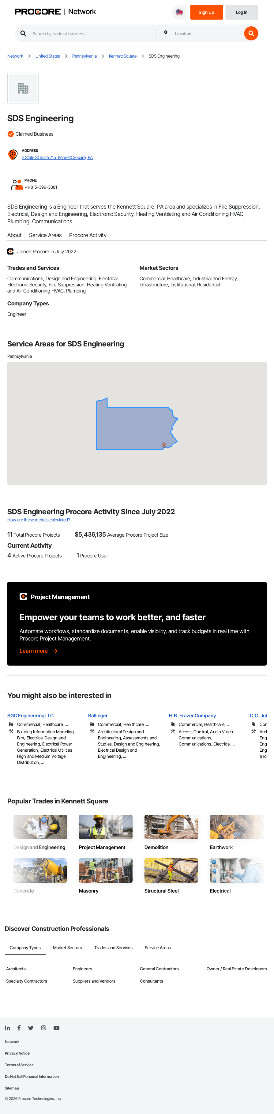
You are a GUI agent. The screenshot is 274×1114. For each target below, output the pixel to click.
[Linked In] (7, 1028)
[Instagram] (43, 1028)
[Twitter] (30, 1028)
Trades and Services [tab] (113, 947)
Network (82, 12)
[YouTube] (56, 1028)
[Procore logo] (38, 12)
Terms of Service (19, 1065)
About (14, 235)
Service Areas (45, 235)
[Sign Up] (206, 11)
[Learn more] (39, 651)
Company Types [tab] (25, 947)
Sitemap (12, 1088)
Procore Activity (88, 235)
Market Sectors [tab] (67, 947)
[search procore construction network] (91, 33)
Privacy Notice (17, 1053)
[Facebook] (19, 1028)
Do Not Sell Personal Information (32, 1076)
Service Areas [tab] (158, 947)
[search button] (251, 33)
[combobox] (207, 33)
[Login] (241, 11)
